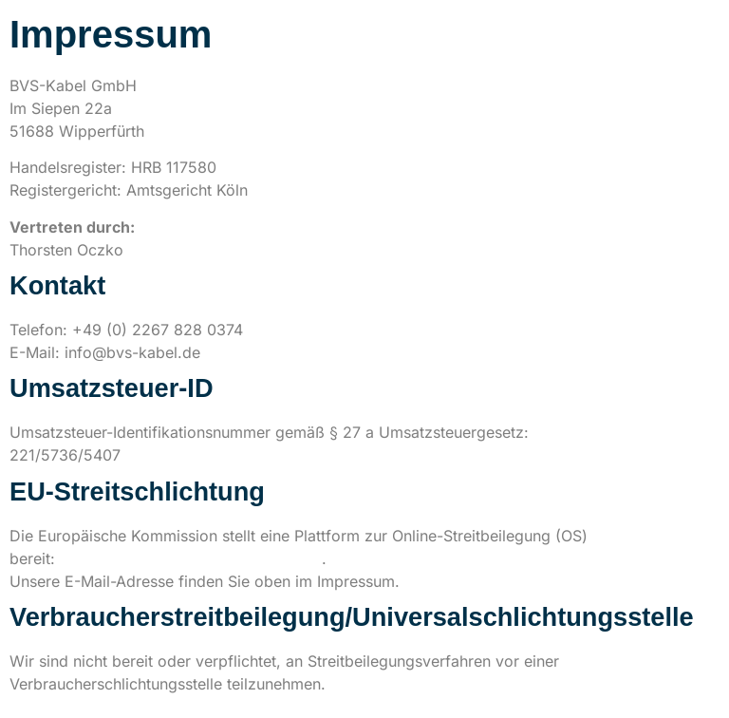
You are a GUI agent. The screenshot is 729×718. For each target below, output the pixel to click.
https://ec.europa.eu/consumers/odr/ (191, 558)
